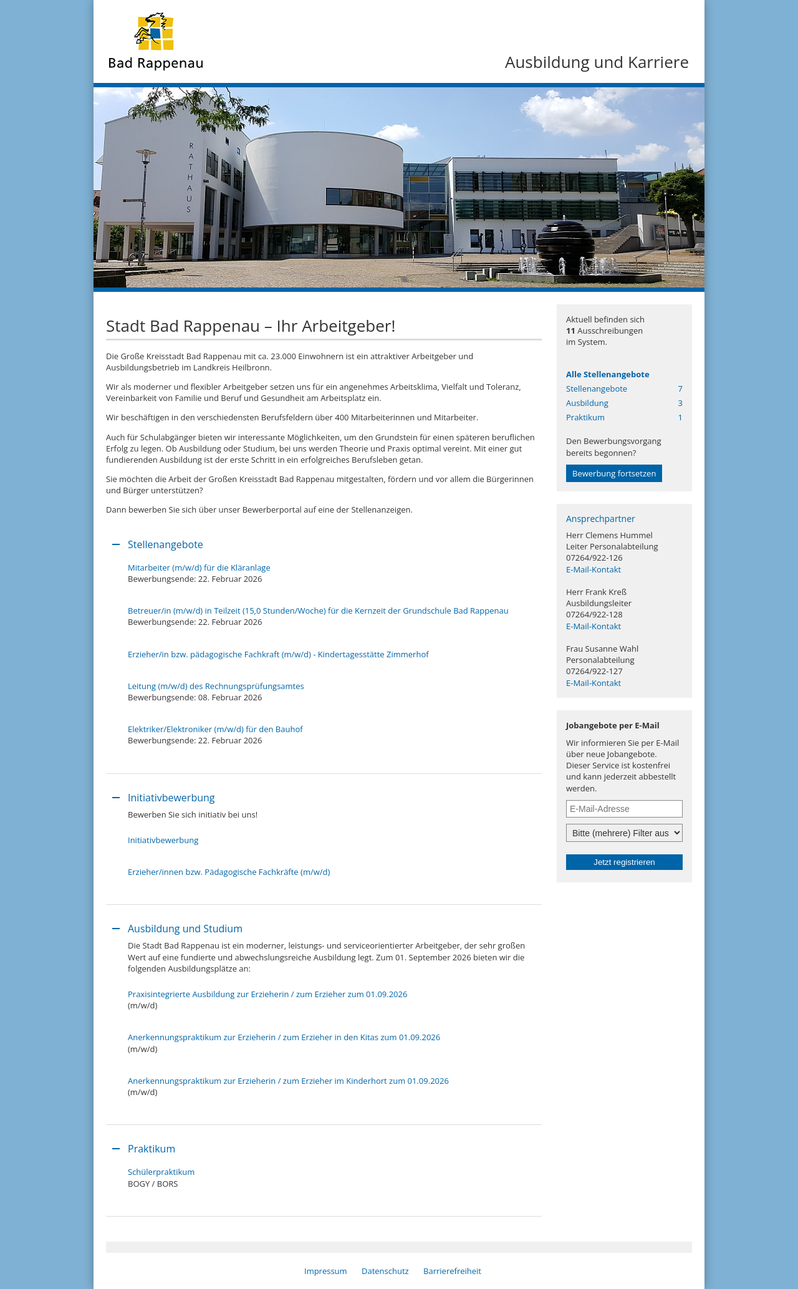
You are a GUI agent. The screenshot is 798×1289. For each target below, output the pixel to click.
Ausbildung (624, 402)
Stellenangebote (624, 388)
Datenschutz (385, 1271)
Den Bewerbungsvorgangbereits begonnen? (614, 458)
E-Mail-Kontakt (593, 569)
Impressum (325, 1271)
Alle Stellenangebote (608, 374)
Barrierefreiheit (452, 1271)
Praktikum (624, 417)
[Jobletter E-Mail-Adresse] (624, 809)
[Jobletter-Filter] (624, 833)
